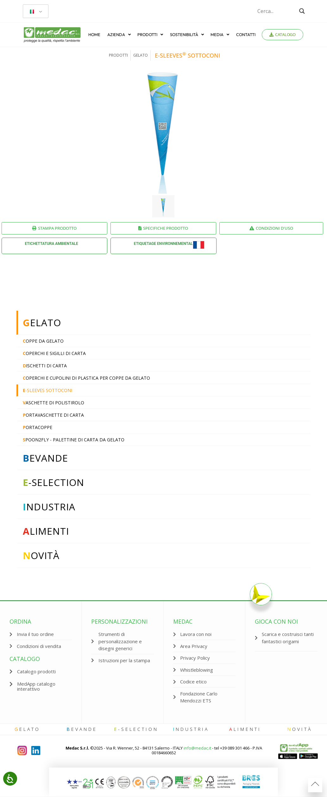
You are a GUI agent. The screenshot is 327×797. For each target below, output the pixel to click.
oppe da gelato (43, 341)
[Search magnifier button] (302, 11)
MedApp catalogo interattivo (36, 686)
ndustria (191, 729)
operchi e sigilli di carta (54, 353)
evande (81, 729)
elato (27, 729)
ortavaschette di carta (53, 415)
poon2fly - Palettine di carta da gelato (73, 440)
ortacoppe (37, 427)
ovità (299, 729)
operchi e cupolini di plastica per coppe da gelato (86, 378)
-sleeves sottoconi (47, 390)
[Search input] (276, 11)
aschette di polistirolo (53, 403)
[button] (40, 687)
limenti (245, 729)
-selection (136, 729)
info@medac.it (197, 748)
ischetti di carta (45, 366)
